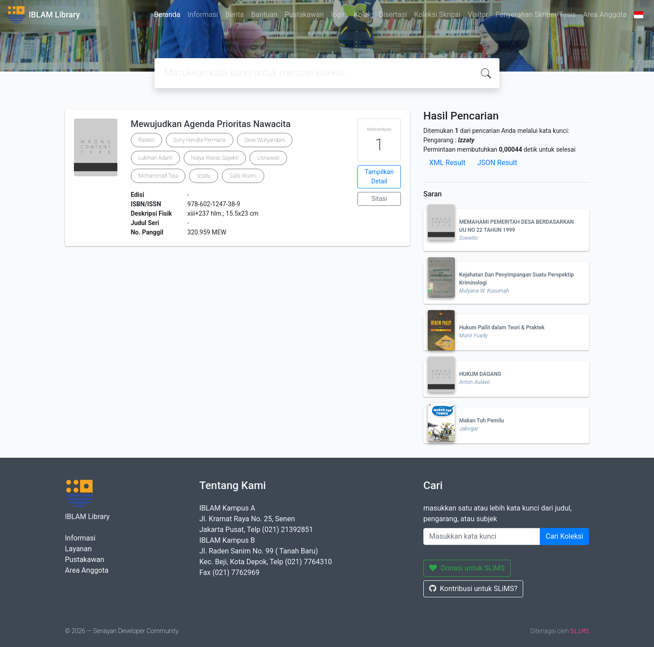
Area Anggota (605, 14)
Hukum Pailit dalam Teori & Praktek (502, 327)
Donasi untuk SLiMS (467, 568)
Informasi (203, 14)
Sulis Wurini (243, 176)
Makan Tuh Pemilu (481, 420)
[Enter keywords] (481, 536)
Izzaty (204, 176)
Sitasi (379, 198)
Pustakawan (304, 14)
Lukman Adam (155, 158)
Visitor (478, 14)
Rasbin (146, 140)
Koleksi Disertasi (380, 14)
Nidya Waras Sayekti (215, 158)
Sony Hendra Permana (199, 140)
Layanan (78, 549)
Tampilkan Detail (379, 176)
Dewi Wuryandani (265, 140)
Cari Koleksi (564, 536)
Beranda (167, 14)
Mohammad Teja (158, 176)
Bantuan (264, 14)
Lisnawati (268, 158)
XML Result (447, 162)
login (339, 14)
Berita (234, 14)
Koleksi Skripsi (437, 14)
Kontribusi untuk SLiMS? (473, 588)
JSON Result (497, 162)
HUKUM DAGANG (480, 374)
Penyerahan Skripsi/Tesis (535, 14)
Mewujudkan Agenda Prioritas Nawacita (211, 124)
